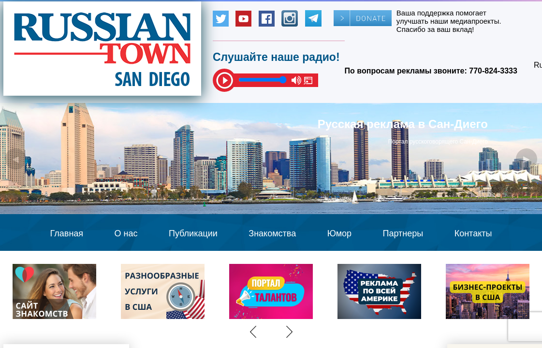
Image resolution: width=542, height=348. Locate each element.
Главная (67, 233)
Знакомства (272, 233)
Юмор (339, 233)
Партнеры (403, 233)
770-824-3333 (493, 71)
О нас (126, 233)
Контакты (473, 233)
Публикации (193, 233)
